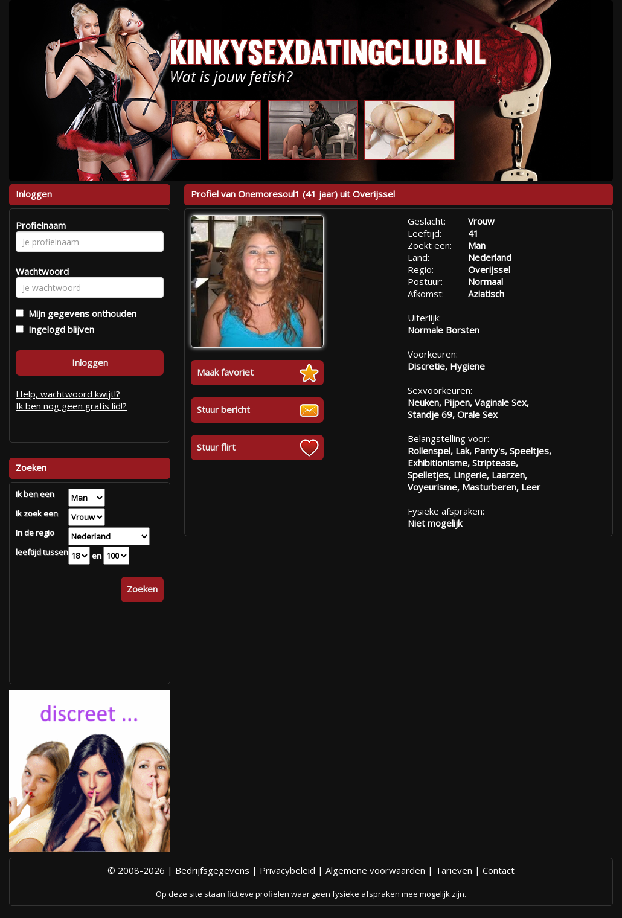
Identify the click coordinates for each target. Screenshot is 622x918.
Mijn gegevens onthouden (80, 313)
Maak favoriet (225, 372)
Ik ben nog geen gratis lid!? (71, 406)
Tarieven (453, 870)
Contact (499, 870)
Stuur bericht (223, 409)
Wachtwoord (39, 271)
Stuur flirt (216, 447)
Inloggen (90, 362)
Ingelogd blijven (59, 329)
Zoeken (142, 589)
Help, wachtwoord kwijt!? (68, 394)
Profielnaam (39, 225)
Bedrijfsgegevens (212, 870)
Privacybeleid (287, 870)
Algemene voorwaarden (375, 870)
